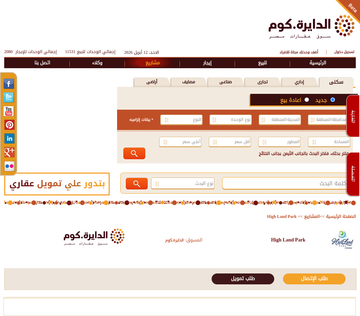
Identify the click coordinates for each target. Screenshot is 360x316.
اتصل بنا (42, 62)
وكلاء (97, 62)
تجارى (262, 82)
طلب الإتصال (314, 278)
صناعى (225, 82)
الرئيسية (317, 62)
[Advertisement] (133, 25)
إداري (299, 82)
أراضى (151, 82)
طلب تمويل (243, 278)
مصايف (188, 82)
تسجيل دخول (344, 52)
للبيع (262, 62)
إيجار (207, 62)
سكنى (336, 82)
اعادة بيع (291, 100)
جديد (322, 100)
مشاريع (153, 62)
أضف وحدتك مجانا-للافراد (298, 52)
